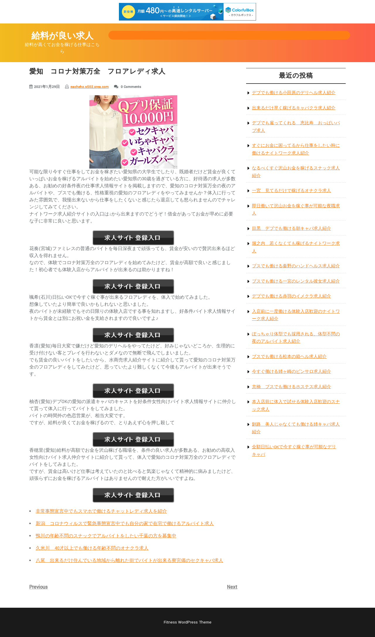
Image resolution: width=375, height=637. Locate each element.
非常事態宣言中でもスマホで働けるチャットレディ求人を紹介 (101, 511)
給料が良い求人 (62, 36)
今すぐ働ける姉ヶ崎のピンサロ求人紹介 (291, 371)
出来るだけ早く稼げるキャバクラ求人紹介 (293, 108)
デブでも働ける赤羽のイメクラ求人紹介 (291, 296)
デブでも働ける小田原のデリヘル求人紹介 (293, 93)
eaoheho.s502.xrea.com (89, 86)
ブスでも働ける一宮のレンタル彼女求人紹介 (296, 281)
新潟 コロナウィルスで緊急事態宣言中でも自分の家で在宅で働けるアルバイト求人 (125, 524)
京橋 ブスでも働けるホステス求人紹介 (291, 387)
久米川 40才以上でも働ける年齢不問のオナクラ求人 (92, 548)
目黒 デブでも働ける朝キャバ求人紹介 (291, 228)
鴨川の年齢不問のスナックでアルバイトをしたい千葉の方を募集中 (106, 536)
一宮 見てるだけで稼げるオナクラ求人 (291, 190)
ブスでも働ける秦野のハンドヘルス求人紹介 (296, 266)
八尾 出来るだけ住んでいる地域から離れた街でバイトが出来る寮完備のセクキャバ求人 (129, 561)
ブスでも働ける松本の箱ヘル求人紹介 (289, 356)
